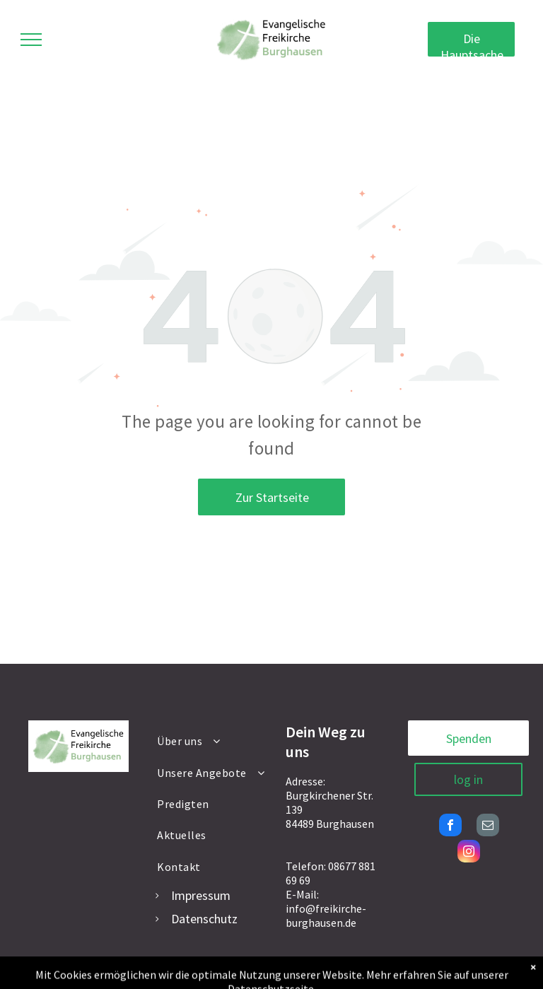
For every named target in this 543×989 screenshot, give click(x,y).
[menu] (31, 39)
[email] (488, 827)
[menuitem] (212, 740)
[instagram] (468, 853)
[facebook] (450, 827)
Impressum (200, 895)
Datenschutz (204, 919)
